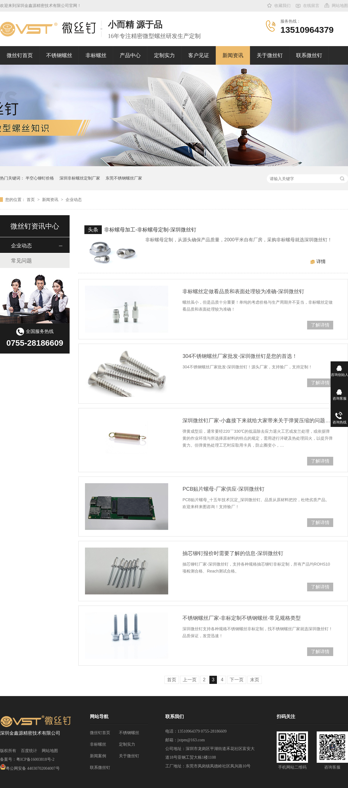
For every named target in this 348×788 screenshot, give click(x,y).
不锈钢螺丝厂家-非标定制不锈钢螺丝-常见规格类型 (241, 618)
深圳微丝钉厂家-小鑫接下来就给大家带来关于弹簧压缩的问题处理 (257, 420)
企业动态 (74, 199)
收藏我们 (282, 5)
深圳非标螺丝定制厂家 (79, 178)
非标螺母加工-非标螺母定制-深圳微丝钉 (150, 230)
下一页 (237, 679)
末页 (254, 679)
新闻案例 (98, 756)
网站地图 (340, 5)
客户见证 (198, 55)
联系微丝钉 (309, 55)
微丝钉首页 (20, 55)
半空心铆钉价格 (40, 178)
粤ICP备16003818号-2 (35, 759)
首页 (31, 199)
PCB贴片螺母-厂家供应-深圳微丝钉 (223, 489)
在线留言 (311, 5)
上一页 (190, 679)
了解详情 (320, 325)
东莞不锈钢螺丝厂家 (124, 178)
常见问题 (21, 261)
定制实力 (164, 55)
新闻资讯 (232, 55)
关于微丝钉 (270, 55)
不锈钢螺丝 (59, 55)
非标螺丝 (96, 55)
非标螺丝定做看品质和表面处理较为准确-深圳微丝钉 (243, 291)
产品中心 (130, 55)
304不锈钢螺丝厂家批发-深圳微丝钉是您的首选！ (239, 356)
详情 (321, 261)
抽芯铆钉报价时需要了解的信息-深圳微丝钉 (232, 553)
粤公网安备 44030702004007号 (30, 768)
